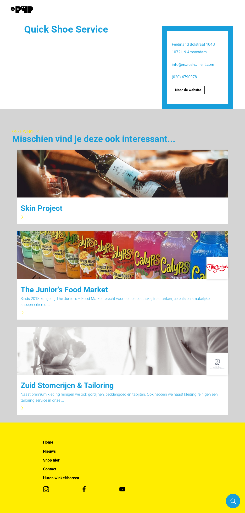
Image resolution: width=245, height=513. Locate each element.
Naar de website (188, 90)
